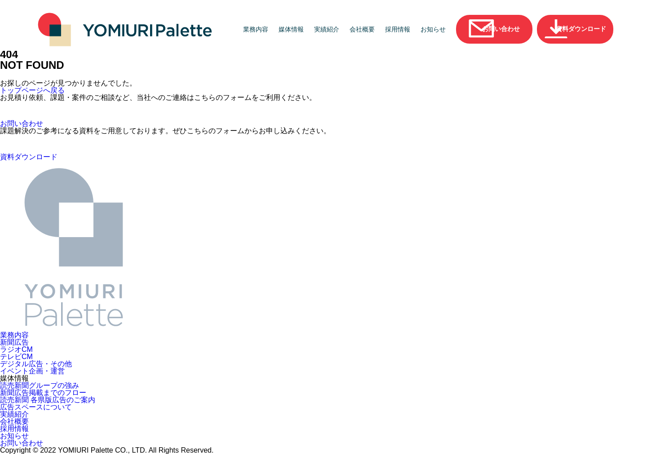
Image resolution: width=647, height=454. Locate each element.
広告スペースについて (36, 407)
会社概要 (362, 29)
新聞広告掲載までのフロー (43, 392)
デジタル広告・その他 (36, 364)
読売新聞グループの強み (39, 385)
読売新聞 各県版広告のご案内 (47, 400)
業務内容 (255, 29)
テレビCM (16, 356)
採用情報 (397, 29)
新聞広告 (14, 342)
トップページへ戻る (32, 90)
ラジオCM (16, 349)
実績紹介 (326, 29)
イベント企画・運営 (32, 371)
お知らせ (433, 29)
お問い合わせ (21, 443)
